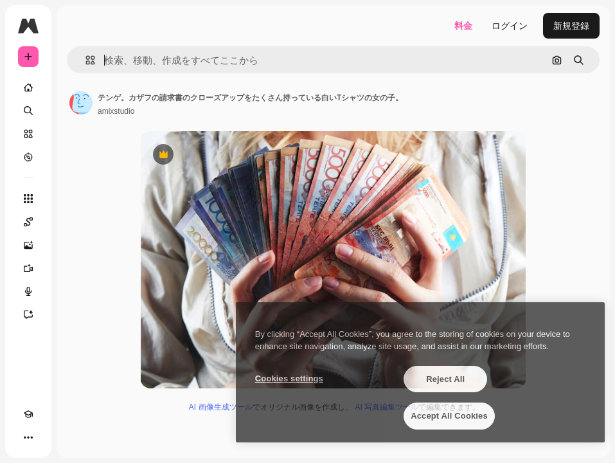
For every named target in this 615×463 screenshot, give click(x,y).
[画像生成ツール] (28, 245)
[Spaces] (28, 222)
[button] (85, 60)
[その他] (28, 437)
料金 (463, 26)
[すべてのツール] (28, 198)
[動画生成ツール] (28, 268)
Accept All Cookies (449, 416)
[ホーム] (28, 87)
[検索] (28, 110)
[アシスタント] (28, 314)
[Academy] (28, 414)
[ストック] (28, 133)
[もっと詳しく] (28, 157)
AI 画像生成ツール (221, 407)
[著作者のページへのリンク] (81, 102)
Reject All (445, 379)
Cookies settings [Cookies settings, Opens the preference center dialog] (289, 378)
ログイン (510, 26)
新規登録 (571, 26)
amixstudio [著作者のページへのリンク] (116, 111)
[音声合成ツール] (28, 291)
